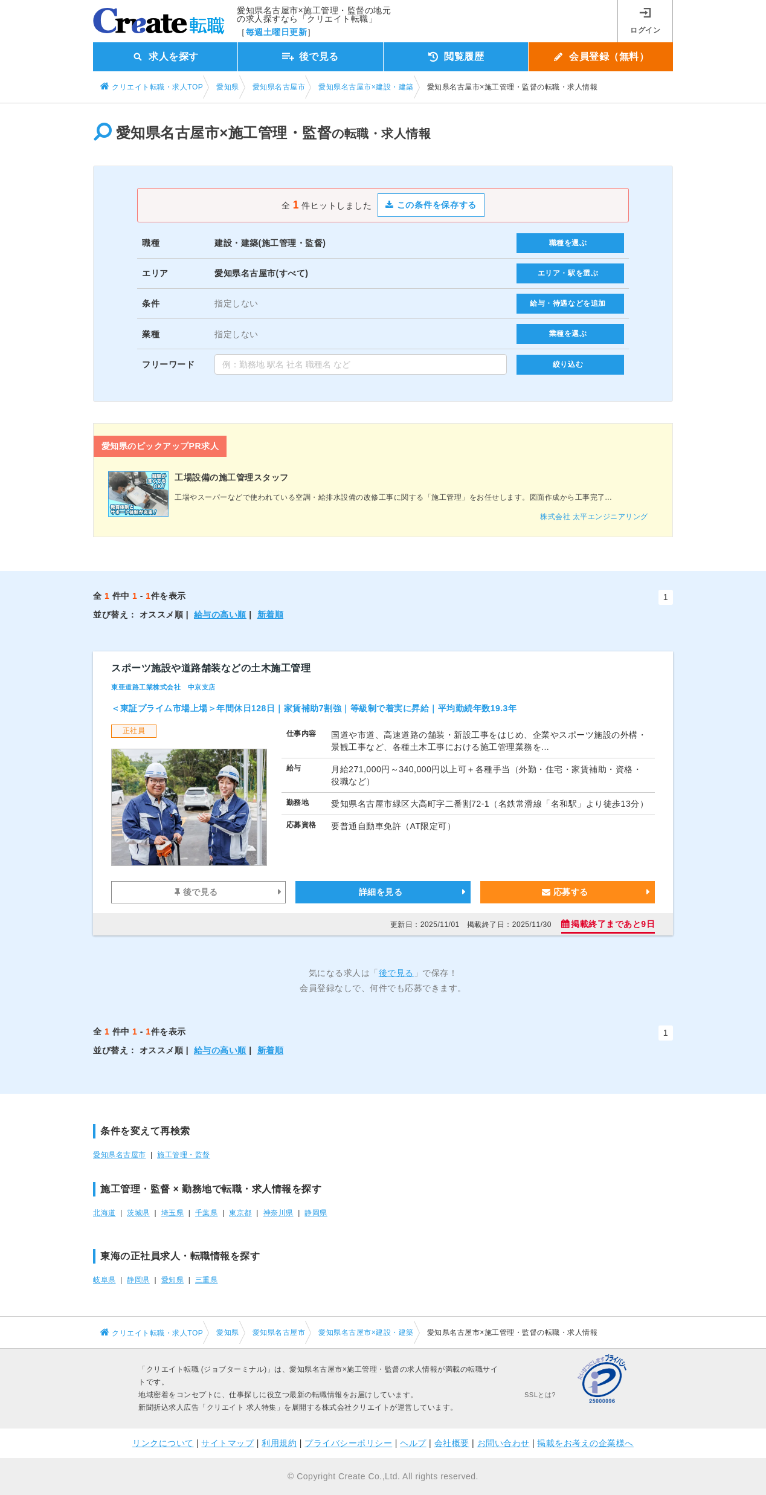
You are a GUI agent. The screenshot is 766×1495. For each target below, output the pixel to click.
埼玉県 (172, 1213)
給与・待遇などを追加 (568, 303)
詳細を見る (381, 892)
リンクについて (163, 1443)
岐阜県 (104, 1280)
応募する (565, 892)
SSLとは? (540, 1394)
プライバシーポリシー (348, 1443)
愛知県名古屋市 (119, 1155)
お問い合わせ (503, 1443)
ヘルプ (413, 1443)
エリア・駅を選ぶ (568, 273)
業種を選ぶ (568, 333)
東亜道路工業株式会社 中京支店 (163, 687)
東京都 (240, 1213)
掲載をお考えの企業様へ (585, 1443)
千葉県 (206, 1213)
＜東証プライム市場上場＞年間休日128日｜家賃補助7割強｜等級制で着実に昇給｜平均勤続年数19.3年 (314, 708)
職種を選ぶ (568, 243)
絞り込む (568, 364)
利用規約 (279, 1443)
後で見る (196, 892)
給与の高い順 (220, 614)
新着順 (270, 614)
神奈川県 (278, 1213)
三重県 (206, 1280)
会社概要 (451, 1443)
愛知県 (172, 1280)
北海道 (104, 1213)
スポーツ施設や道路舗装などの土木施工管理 (211, 668)
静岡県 (315, 1213)
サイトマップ (227, 1443)
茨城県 (138, 1213)
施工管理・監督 (183, 1155)
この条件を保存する (431, 205)
